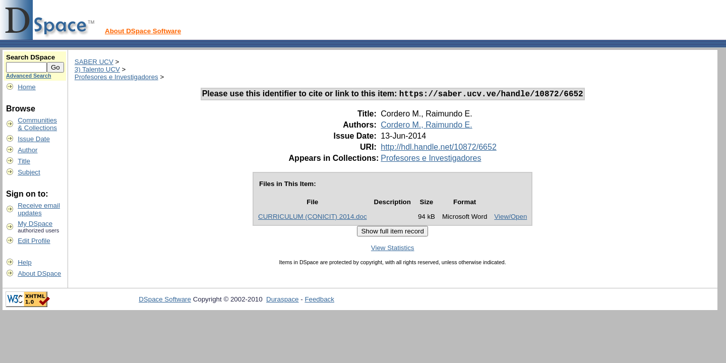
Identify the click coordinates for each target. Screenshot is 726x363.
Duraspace (282, 301)
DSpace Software (165, 301)
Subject (29, 172)
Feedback (319, 301)
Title (24, 161)
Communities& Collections (37, 124)
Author (27, 150)
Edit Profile (34, 241)
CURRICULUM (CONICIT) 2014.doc (312, 218)
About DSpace (39, 273)
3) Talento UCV (97, 69)
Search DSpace (30, 57)
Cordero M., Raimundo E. (426, 126)
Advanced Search (28, 76)
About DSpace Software (143, 31)
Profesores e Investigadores (116, 77)
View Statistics (392, 249)
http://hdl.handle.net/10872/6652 (439, 148)
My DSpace (35, 223)
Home (27, 87)
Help (24, 262)
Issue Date (34, 139)
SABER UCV (94, 62)
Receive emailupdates (39, 209)
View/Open (510, 218)
